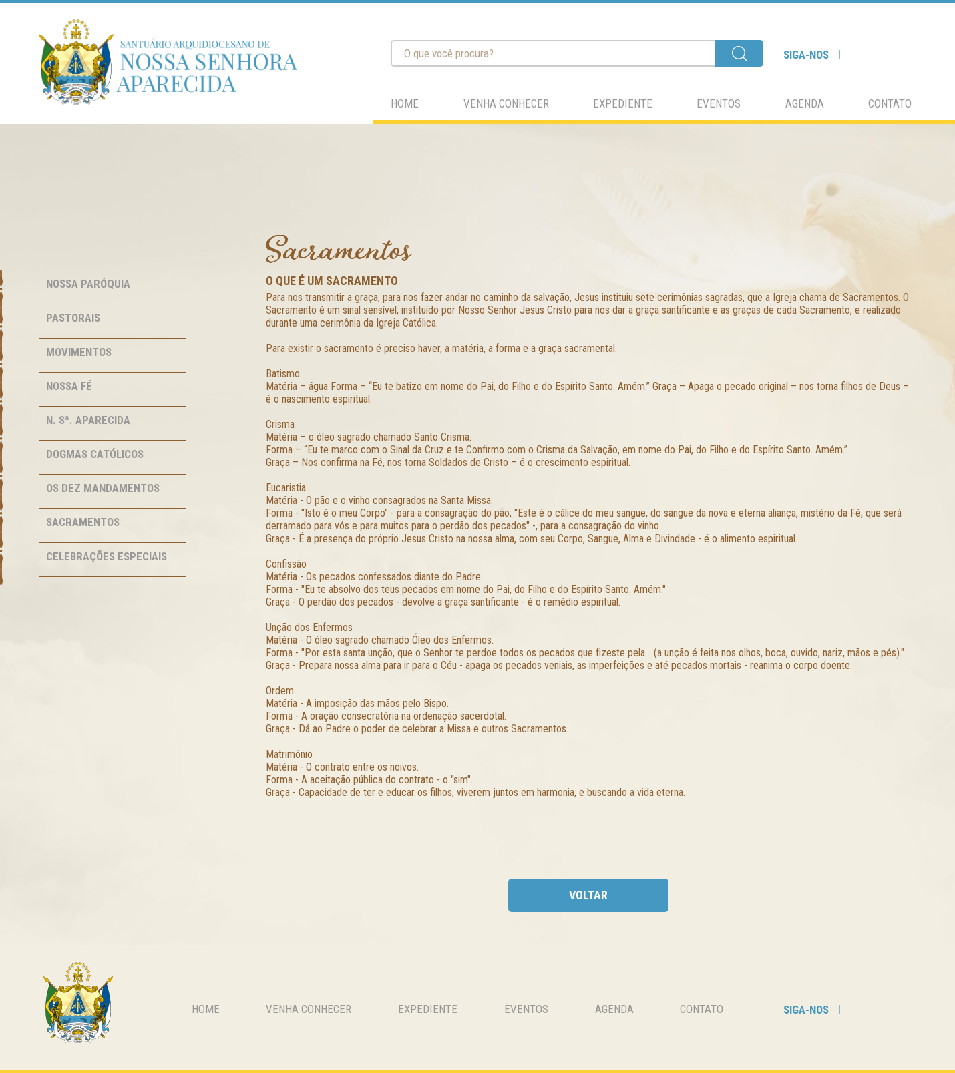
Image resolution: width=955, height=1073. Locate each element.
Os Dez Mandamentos (103, 488)
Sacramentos (83, 522)
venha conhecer (506, 103)
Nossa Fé (69, 386)
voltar (588, 895)
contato (890, 103)
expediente (622, 103)
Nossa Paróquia (88, 283)
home (405, 103)
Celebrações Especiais (106, 556)
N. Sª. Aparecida (88, 420)
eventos (719, 103)
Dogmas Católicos (95, 454)
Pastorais (73, 318)
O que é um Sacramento (332, 281)
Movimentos (79, 352)
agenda (804, 103)
